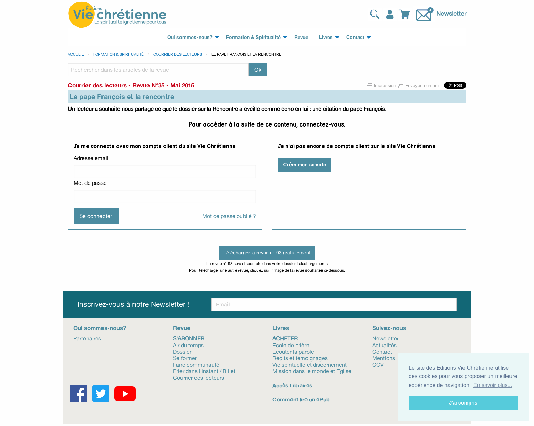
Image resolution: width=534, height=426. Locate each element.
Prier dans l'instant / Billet (204, 371)
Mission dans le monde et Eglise (311, 371)
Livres (280, 328)
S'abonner (188, 338)
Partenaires (87, 338)
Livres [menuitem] (326, 37)
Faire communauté (196, 364)
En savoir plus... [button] (492, 385)
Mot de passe (90, 182)
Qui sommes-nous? (99, 328)
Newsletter (451, 13)
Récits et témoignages (300, 358)
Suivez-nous (389, 328)
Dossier (182, 351)
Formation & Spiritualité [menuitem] (253, 37)
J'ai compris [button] (463, 403)
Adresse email (91, 158)
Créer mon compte (304, 165)
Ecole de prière (290, 345)
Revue (181, 328)
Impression (381, 85)
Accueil (76, 54)
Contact (382, 351)
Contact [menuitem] (355, 37)
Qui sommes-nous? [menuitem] (190, 37)
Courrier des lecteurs (177, 54)
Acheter (285, 338)
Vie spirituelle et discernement (309, 364)
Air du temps (188, 345)
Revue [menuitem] (301, 37)
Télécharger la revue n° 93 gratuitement (267, 252)
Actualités (384, 345)
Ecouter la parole (293, 351)
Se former (185, 358)
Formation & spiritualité (118, 54)
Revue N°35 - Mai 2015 (163, 85)
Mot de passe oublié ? (229, 215)
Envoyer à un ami (419, 85)
